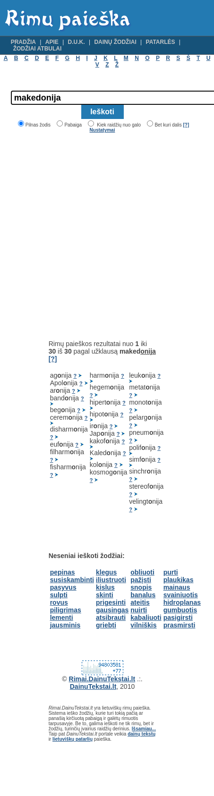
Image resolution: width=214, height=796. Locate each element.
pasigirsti (178, 617)
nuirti (138, 610)
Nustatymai (102, 130)
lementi (61, 617)
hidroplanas (182, 602)
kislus (105, 587)
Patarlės (160, 42)
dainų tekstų (141, 734)
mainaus (176, 587)
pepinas (62, 572)
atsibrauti (111, 617)
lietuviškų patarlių (72, 739)
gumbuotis (180, 610)
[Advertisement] (88, 236)
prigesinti (111, 602)
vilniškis (143, 625)
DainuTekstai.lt (93, 686)
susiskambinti (72, 580)
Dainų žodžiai (115, 42)
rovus (59, 602)
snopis (141, 587)
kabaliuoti (145, 617)
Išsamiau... (144, 728)
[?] (186, 124)
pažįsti (140, 580)
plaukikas (178, 580)
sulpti (59, 595)
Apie (52, 42)
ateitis (139, 602)
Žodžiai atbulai (37, 48)
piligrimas (65, 610)
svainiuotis (180, 595)
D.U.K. (76, 42)
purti (170, 572)
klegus (106, 572)
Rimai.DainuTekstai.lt (102, 679)
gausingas (112, 610)
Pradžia (23, 42)
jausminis (65, 625)
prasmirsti (179, 625)
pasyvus (63, 587)
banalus (142, 595)
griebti (106, 625)
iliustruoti (111, 580)
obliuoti (142, 572)
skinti (104, 595)
